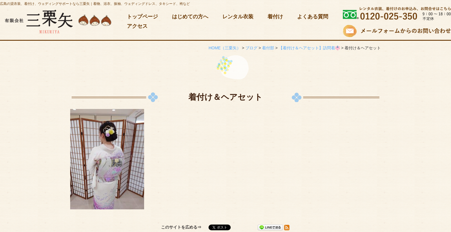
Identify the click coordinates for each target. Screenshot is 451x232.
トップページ (142, 17)
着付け (275, 17)
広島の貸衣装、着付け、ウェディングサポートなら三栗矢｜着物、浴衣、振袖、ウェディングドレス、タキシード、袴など (95, 4)
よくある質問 (312, 17)
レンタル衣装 (237, 17)
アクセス (137, 26)
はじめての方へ (190, 17)
